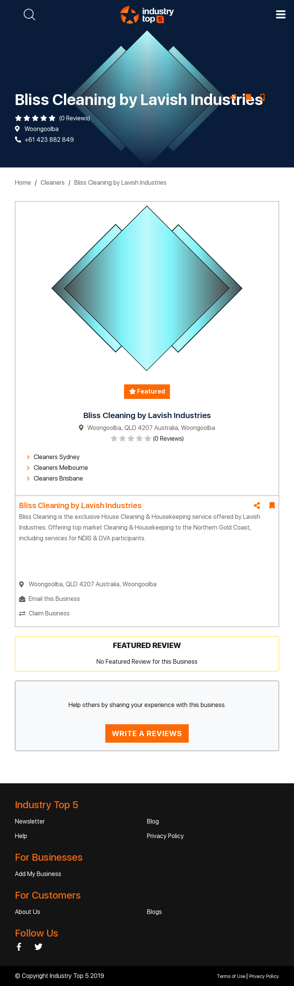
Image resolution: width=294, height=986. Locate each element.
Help (21, 836)
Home (23, 182)
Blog (153, 821)
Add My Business (38, 874)
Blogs (154, 911)
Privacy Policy (165, 836)
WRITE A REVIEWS (147, 733)
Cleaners (53, 182)
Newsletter (30, 821)
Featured (147, 391)
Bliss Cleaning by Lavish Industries (120, 182)
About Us (27, 911)
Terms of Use (232, 976)
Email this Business (54, 598)
